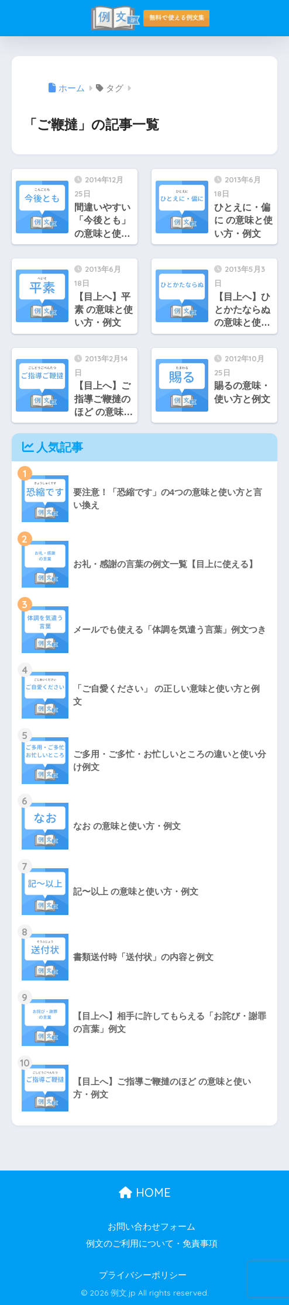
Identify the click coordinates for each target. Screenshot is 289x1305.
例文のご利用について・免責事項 (152, 1243)
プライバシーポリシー (143, 1275)
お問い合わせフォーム (151, 1226)
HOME (145, 1192)
